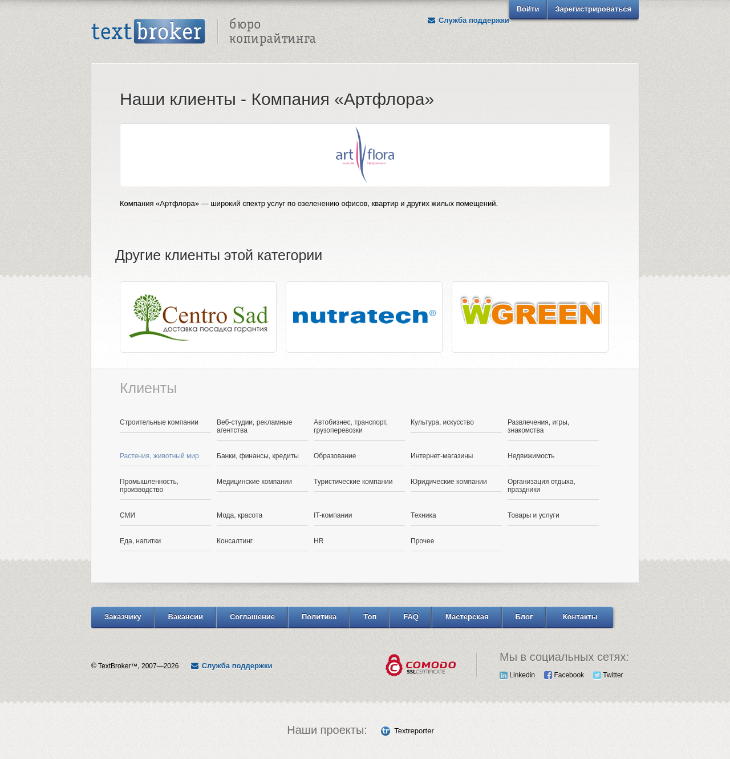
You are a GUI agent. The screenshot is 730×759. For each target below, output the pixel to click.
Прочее (422, 541)
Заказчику (122, 616)
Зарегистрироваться (593, 9)
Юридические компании (449, 482)
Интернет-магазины (442, 456)
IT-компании (333, 515)
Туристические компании (353, 482)
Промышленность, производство (149, 486)
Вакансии (185, 616)
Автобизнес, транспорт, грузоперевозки (351, 426)
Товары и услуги (533, 515)
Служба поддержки (468, 20)
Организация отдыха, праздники (541, 486)
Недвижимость (531, 456)
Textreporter (413, 730)
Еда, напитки (140, 541)
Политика (319, 616)
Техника (423, 515)
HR (318, 541)
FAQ (411, 616)
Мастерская (467, 616)
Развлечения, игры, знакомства (538, 426)
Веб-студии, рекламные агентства (254, 426)
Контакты (580, 616)
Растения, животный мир (159, 456)
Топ (369, 616)
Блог (524, 616)
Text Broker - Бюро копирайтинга (203, 32)
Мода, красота (239, 515)
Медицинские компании (254, 482)
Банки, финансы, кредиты (258, 456)
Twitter (608, 675)
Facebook (564, 675)
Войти (528, 9)
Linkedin (517, 675)
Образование (335, 456)
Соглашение (252, 616)
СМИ (127, 515)
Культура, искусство (442, 422)
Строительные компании (159, 422)
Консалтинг (235, 541)
